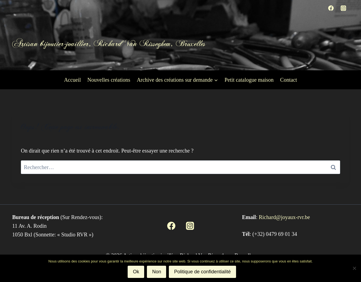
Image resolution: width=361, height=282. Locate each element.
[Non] (354, 268)
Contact (288, 80)
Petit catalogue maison (249, 80)
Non (156, 271)
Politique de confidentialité (202, 271)
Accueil (72, 80)
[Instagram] (343, 8)
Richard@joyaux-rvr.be (284, 217)
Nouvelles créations (108, 80)
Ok (136, 271)
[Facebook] (330, 8)
